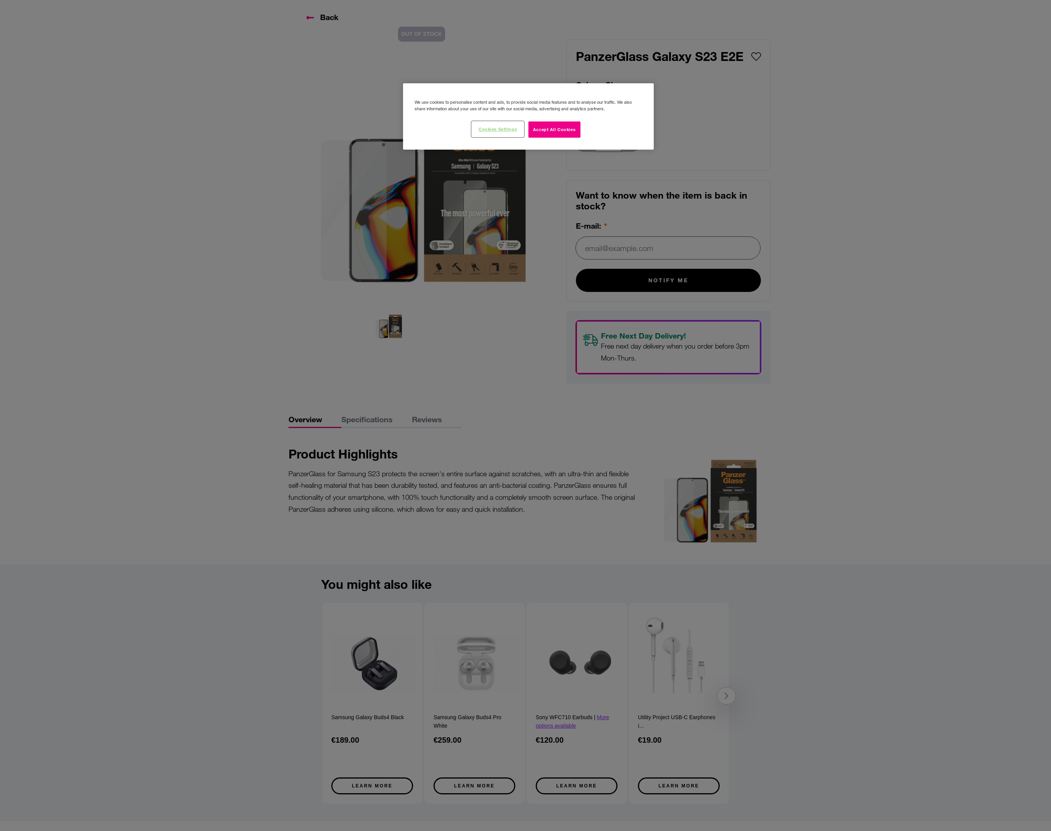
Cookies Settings (498, 128)
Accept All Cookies (554, 129)
